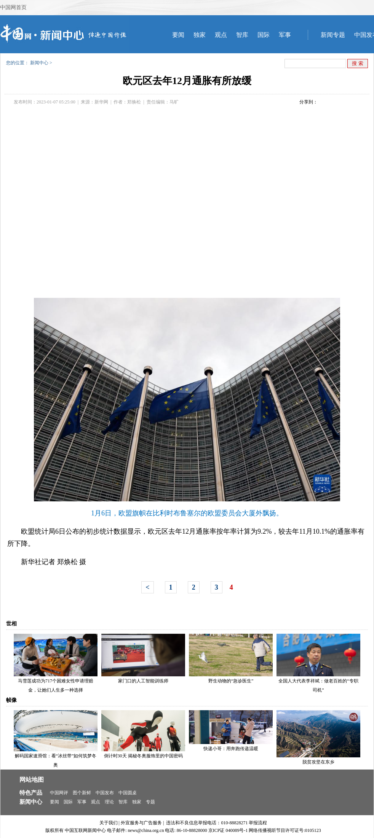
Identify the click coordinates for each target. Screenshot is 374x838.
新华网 (101, 102)
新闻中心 (39, 62)
